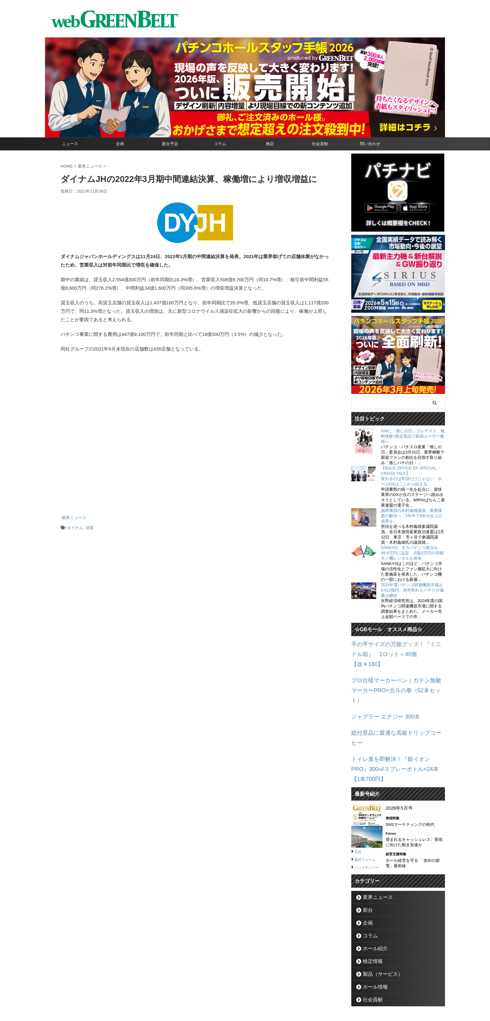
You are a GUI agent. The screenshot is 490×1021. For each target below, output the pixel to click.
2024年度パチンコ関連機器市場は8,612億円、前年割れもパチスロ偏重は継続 (412, 590)
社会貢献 (320, 143)
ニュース (70, 143)
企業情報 (210, 991)
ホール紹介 (372, 902)
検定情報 (370, 915)
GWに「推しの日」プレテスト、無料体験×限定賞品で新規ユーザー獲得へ (413, 436)
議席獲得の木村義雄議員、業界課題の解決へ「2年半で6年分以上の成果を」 (411, 515)
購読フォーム (368, 806)
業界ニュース (74, 517)
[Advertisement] (195, 436)
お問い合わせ (237, 991)
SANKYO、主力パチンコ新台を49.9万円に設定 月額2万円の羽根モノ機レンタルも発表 (412, 553)
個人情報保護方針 (272, 991)
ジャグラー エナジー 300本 (379, 689)
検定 (270, 143)
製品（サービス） (378, 928)
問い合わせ (370, 143)
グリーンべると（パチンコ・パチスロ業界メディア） (245, 1007)
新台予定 (170, 143)
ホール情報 (372, 941)
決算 (90, 525)
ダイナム (75, 525)
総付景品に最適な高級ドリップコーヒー (393, 704)
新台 (366, 864)
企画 (120, 143)
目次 (359, 799)
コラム (220, 143)
